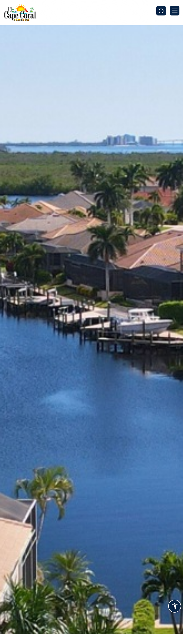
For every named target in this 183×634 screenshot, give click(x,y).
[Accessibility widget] (174, 607)
